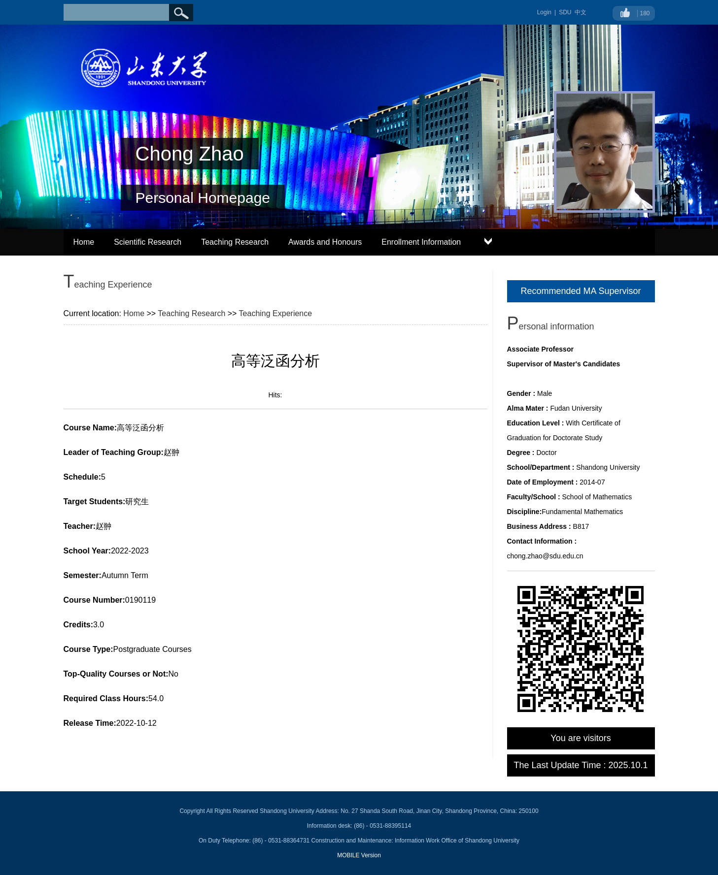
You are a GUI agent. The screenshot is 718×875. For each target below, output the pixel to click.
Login (544, 12)
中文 (580, 12)
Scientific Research (147, 242)
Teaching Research (235, 242)
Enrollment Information (421, 242)
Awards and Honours (325, 242)
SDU (565, 12)
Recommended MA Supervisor (580, 291)
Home (84, 242)
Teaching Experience (275, 313)
